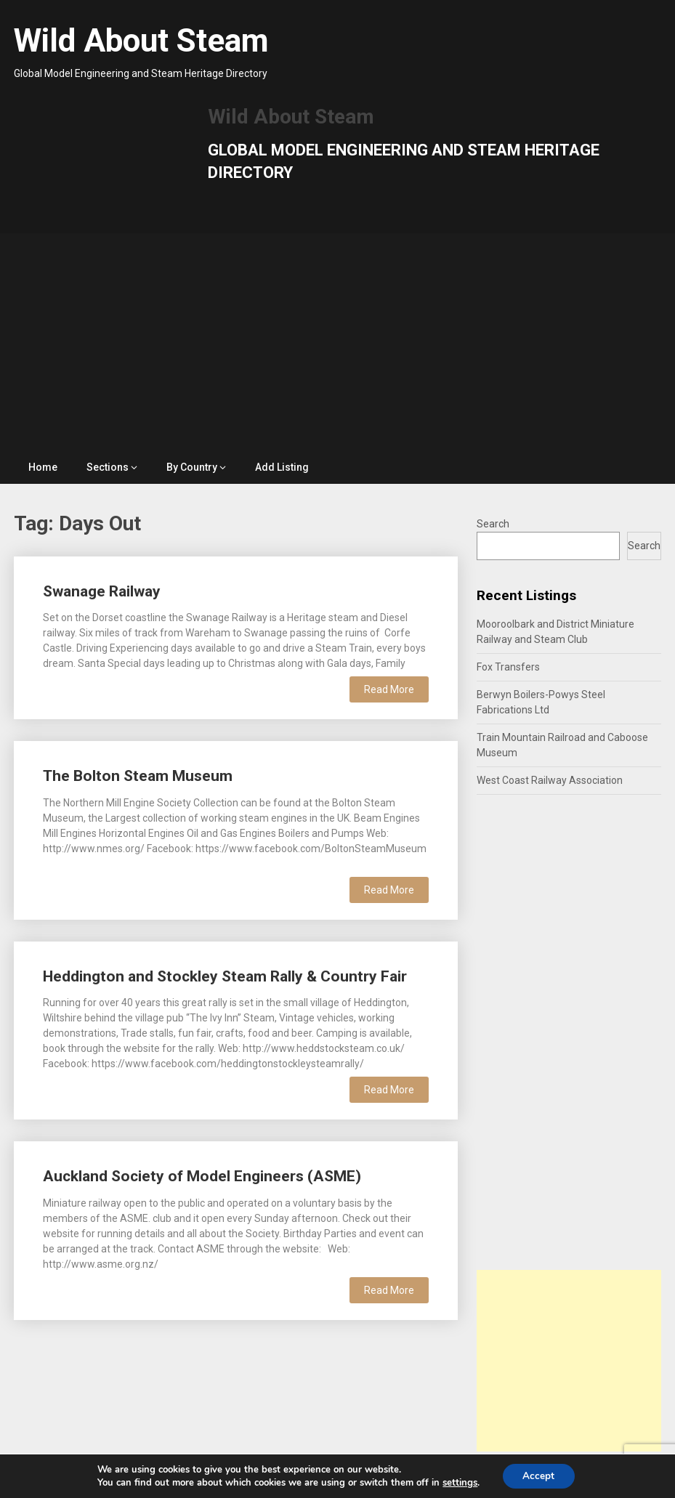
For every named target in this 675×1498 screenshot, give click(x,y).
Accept (538, 1475)
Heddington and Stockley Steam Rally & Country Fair (225, 976)
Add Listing (282, 467)
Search (493, 524)
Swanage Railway (102, 591)
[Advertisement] (338, 342)
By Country (191, 467)
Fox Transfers (508, 667)
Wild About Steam (141, 41)
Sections (107, 467)
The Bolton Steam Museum (138, 776)
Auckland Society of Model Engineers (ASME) (202, 1176)
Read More (389, 689)
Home (42, 467)
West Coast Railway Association (550, 780)
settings (458, 1482)
